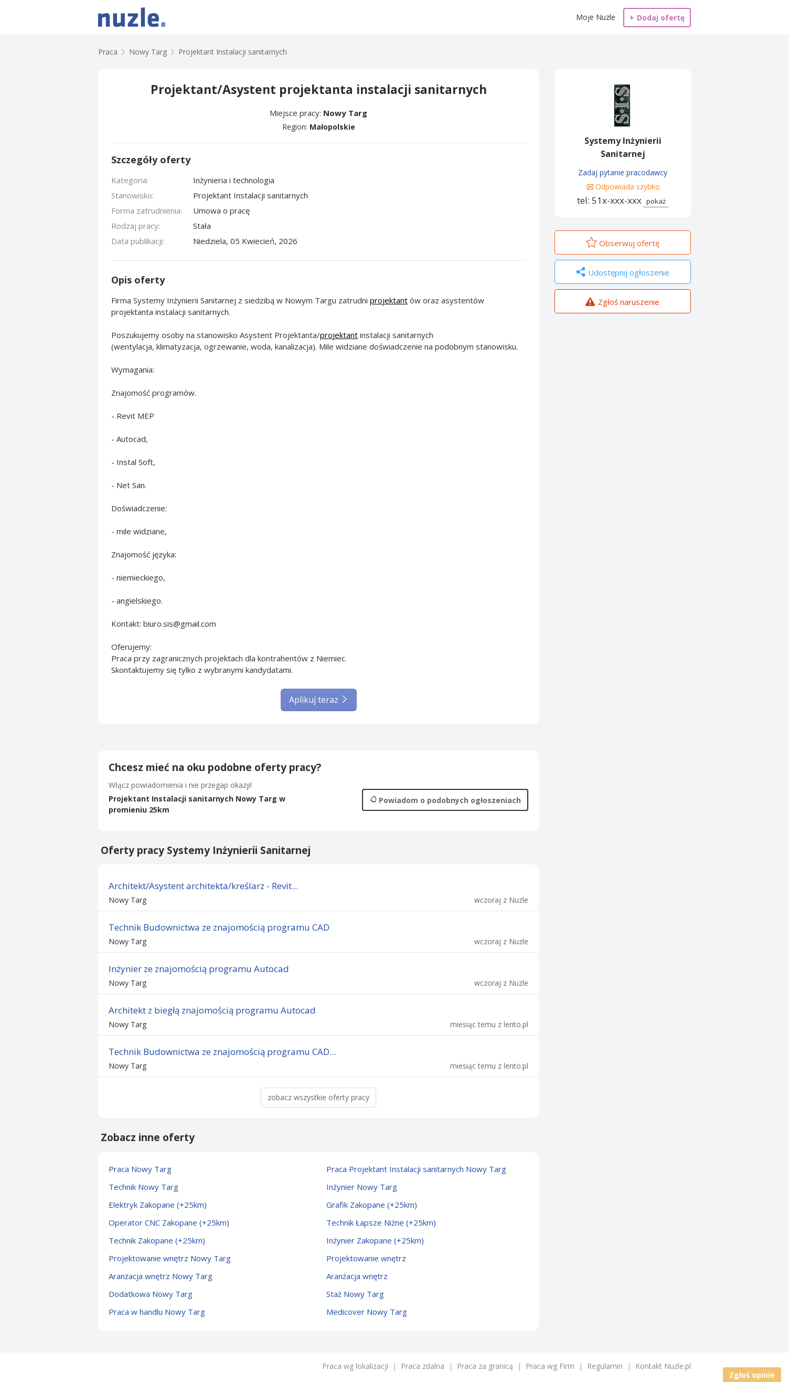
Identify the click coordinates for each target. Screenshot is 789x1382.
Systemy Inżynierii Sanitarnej (623, 147)
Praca (108, 52)
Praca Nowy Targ (140, 1169)
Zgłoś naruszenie (622, 303)
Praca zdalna (422, 1366)
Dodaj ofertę (657, 18)
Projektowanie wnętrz (366, 1258)
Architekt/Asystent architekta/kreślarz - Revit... (203, 886)
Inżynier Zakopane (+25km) (375, 1240)
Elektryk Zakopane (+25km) (158, 1204)
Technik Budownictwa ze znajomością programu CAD (219, 927)
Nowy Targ (345, 113)
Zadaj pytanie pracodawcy (622, 172)
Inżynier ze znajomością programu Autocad (199, 969)
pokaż (656, 201)
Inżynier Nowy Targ (361, 1186)
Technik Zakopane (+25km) (157, 1240)
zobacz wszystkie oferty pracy (318, 1097)
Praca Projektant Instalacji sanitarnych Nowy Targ (416, 1169)
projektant (389, 300)
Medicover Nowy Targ (366, 1311)
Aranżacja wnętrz (357, 1276)
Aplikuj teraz (318, 699)
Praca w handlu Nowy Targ (157, 1311)
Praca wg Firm (550, 1366)
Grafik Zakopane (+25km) (371, 1204)
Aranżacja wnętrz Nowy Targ (160, 1276)
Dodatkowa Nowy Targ (151, 1294)
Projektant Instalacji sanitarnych (232, 52)
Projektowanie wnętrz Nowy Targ (170, 1258)
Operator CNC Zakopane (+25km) (169, 1222)
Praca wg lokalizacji (355, 1366)
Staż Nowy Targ (355, 1294)
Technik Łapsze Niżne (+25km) (381, 1222)
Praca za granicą (485, 1366)
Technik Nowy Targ (143, 1186)
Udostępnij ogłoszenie (622, 273)
